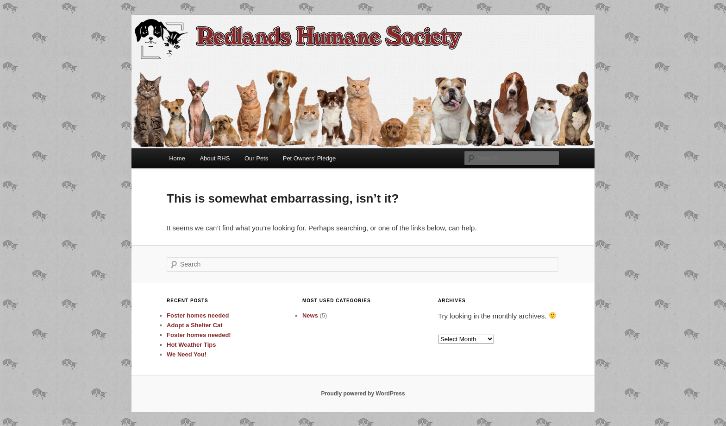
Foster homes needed (198, 315)
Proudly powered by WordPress (363, 393)
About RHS (215, 158)
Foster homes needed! (199, 334)
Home (177, 158)
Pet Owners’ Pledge (309, 158)
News (310, 315)
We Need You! (187, 354)
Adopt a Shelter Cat (195, 325)
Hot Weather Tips (191, 344)
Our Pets (256, 158)
